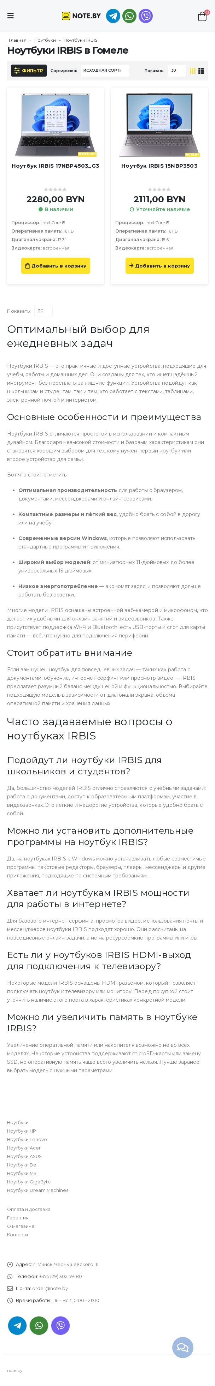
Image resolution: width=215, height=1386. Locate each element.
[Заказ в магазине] (105, 70)
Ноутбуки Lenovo (27, 1139)
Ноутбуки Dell (23, 1165)
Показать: (154, 70)
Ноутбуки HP (21, 1131)
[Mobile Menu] (12, 16)
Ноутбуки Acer (24, 1148)
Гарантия (18, 1217)
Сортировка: (64, 70)
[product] (55, 125)
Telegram (17, 1325)
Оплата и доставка (29, 1209)
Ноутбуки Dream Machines (37, 1190)
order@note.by (50, 1288)
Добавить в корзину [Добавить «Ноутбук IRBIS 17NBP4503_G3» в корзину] (58, 266)
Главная (18, 40)
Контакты (17, 1234)
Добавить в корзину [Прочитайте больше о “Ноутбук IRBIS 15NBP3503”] (162, 266)
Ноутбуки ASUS (24, 1156)
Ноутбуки (45, 40)
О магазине (21, 1226)
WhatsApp (129, 16)
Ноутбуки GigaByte (29, 1181)
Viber (60, 1325)
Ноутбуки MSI (22, 1173)
